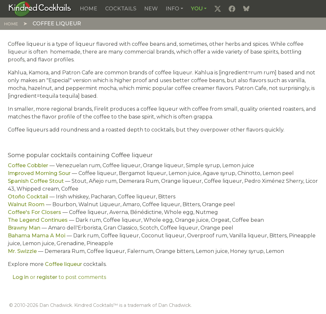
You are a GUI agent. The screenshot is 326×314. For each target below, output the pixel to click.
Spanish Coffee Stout (36, 181)
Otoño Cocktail (28, 197)
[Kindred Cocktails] (40, 8)
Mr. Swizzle (22, 251)
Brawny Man (24, 228)
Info (172, 9)
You (197, 9)
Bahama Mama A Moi (36, 235)
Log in (20, 277)
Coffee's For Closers (34, 212)
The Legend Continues (38, 220)
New (151, 9)
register (47, 277)
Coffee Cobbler (28, 165)
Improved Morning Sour (39, 173)
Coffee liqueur (63, 264)
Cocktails (120, 9)
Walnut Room (26, 204)
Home (88, 9)
